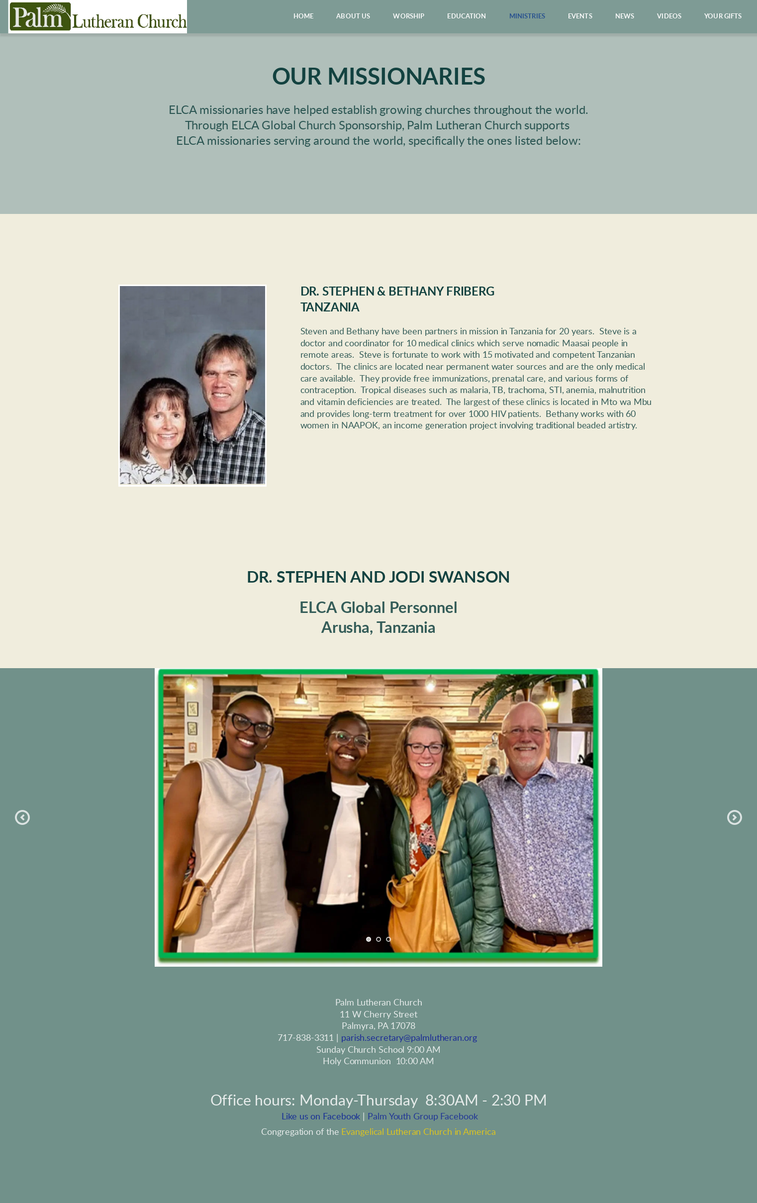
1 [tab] (368, 939)
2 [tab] (378, 939)
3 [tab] (388, 939)
